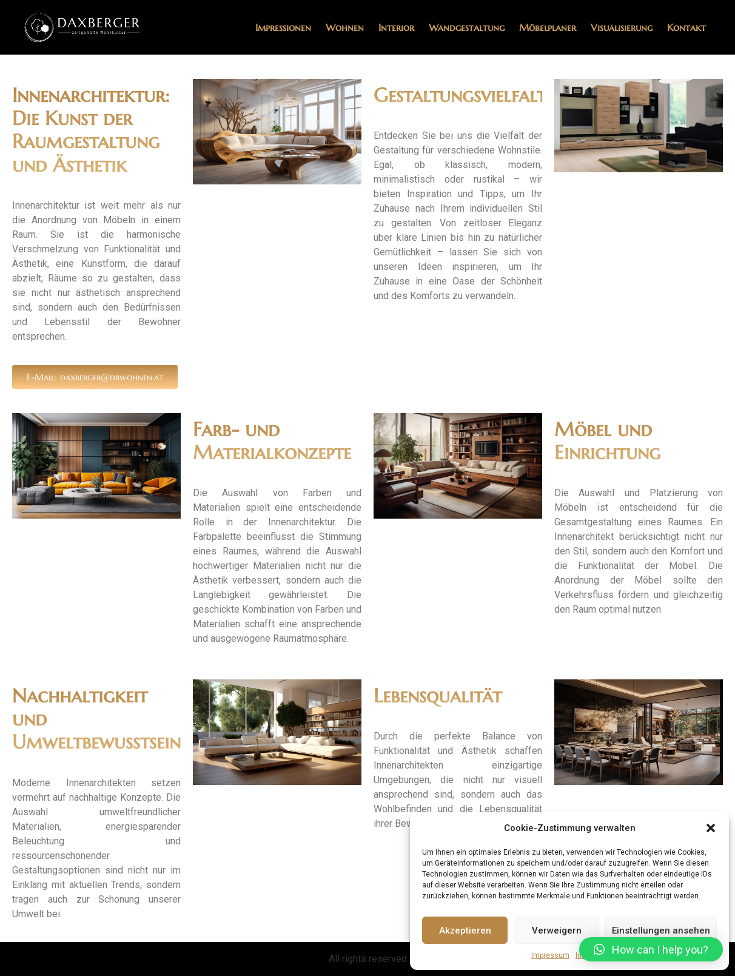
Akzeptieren (465, 930)
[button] (711, 828)
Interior (396, 27)
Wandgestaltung (467, 27)
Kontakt (686, 27)
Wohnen (345, 27)
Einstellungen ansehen (661, 930)
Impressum (550, 955)
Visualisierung (622, 27)
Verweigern (557, 930)
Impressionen (283, 27)
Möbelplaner (547, 27)
